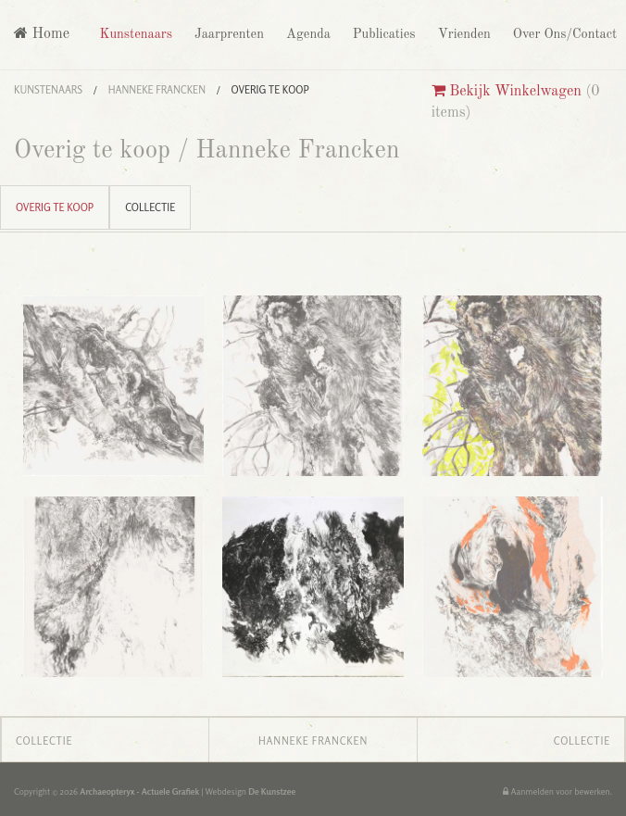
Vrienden (462, 34)
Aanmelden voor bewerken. (557, 791)
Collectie (150, 207)
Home (41, 34)
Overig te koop (270, 89)
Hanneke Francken (157, 89)
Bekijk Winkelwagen (507, 91)
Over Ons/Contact (563, 34)
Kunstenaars (133, 34)
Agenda (306, 34)
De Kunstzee (271, 791)
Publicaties (382, 34)
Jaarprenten (227, 34)
